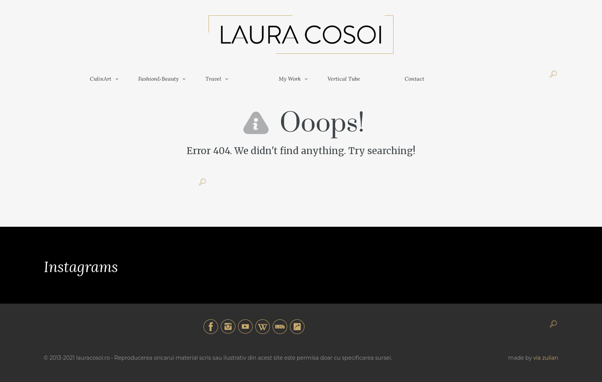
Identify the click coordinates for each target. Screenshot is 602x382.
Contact (414, 78)
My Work (290, 78)
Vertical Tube (343, 78)
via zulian (545, 357)
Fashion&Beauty (158, 78)
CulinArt (100, 78)
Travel (213, 78)
